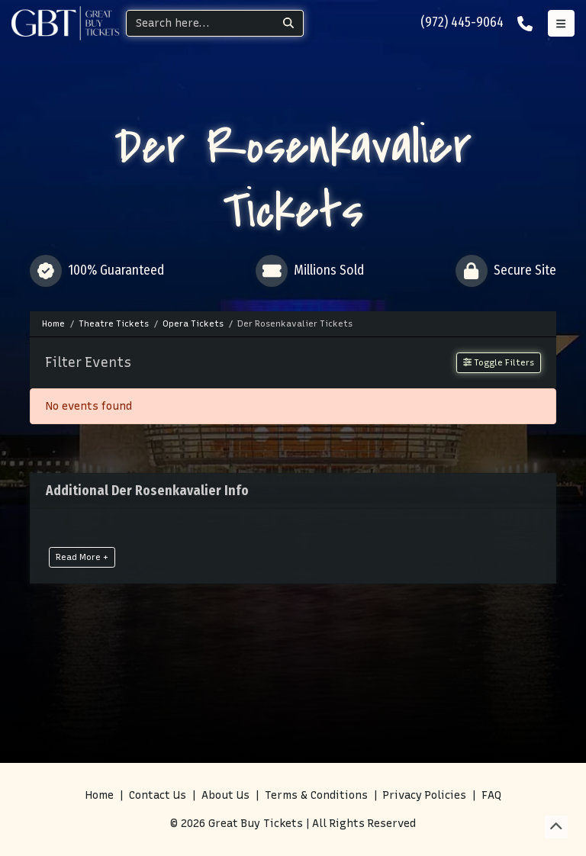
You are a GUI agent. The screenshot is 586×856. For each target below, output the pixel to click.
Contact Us (157, 795)
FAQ (491, 795)
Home (99, 795)
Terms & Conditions (316, 795)
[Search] (200, 23)
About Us (225, 795)
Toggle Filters (498, 362)
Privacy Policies (424, 795)
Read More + (82, 557)
